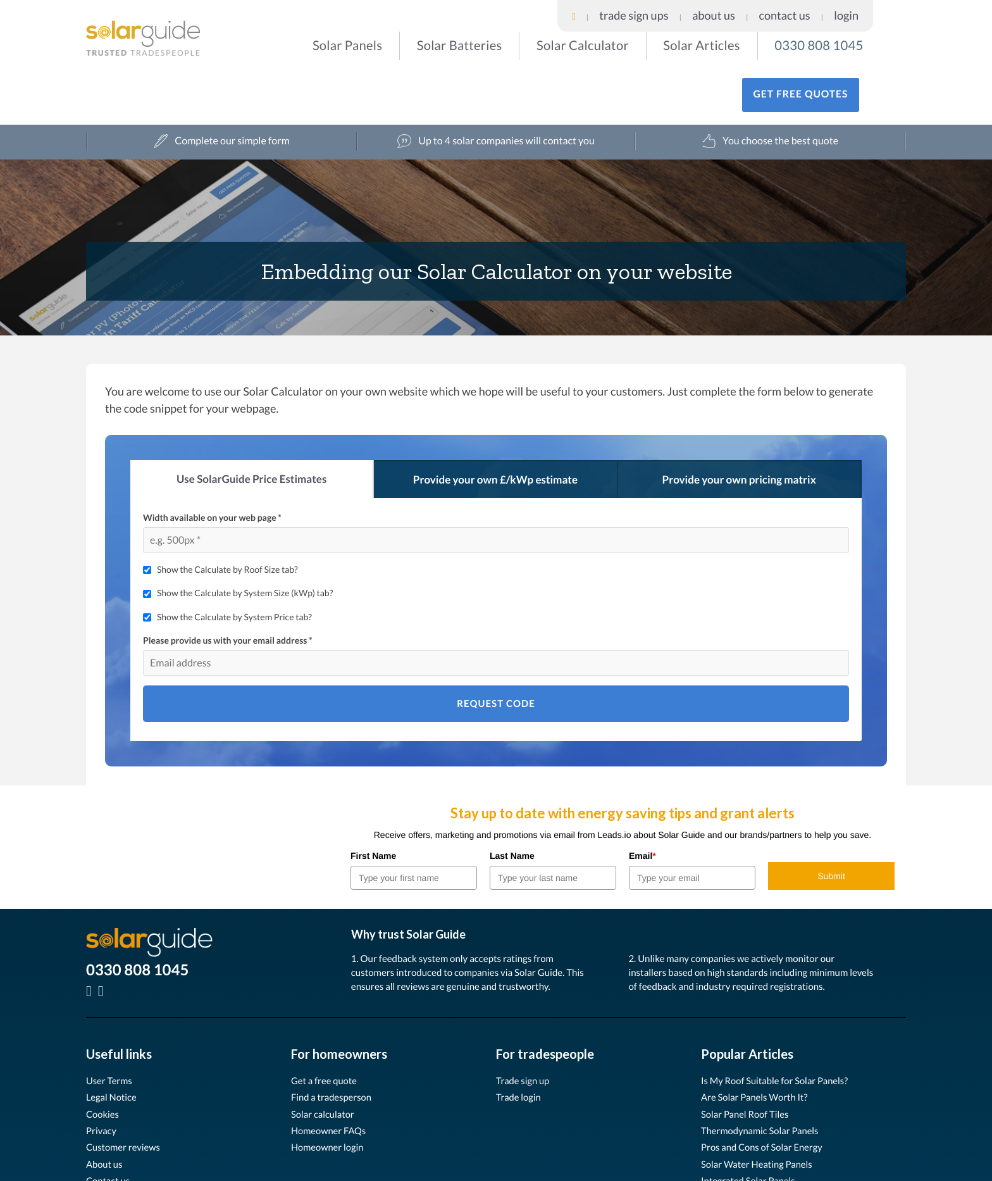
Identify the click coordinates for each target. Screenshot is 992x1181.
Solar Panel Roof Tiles (749, 1064)
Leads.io (190, 1171)
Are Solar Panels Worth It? (759, 1047)
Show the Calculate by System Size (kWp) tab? (245, 542)
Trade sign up (525, 1030)
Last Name (512, 805)
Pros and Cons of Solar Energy (767, 1097)
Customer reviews (126, 1097)
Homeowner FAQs (332, 1080)
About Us (799, 9)
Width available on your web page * (212, 466)
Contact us (109, 1131)
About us (106, 1114)
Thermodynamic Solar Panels (765, 1080)
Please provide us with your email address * (228, 590)
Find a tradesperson (334, 1047)
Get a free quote (327, 1030)
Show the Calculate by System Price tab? (234, 566)
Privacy (102, 1080)
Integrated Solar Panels (752, 1131)
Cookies (104, 1064)
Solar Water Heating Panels (761, 1114)
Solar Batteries (424, 44)
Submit (831, 825)
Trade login (520, 1047)
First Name (373, 805)
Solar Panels (331, 44)
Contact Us (846, 9)
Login (887, 9)
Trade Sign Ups (747, 9)
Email (642, 805)
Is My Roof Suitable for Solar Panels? (781, 1030)
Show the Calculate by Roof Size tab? (227, 518)
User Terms (111, 1030)
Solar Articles (629, 44)
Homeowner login (330, 1097)
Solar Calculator (529, 44)
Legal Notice (113, 1047)
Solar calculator (325, 1064)
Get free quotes (838, 45)
